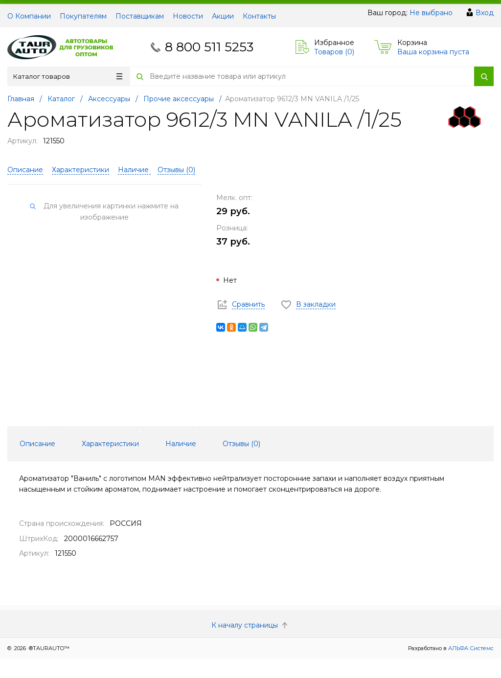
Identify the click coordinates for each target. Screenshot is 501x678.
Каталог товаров (67, 76)
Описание (25, 169)
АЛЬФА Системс (470, 648)
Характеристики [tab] (110, 443)
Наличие (134, 169)
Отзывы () (176, 169)
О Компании (29, 16)
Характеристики (80, 169)
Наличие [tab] (180, 443)
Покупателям (83, 16)
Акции (223, 16)
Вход (485, 12)
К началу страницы (250, 625)
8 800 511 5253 (209, 47)
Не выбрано (431, 12)
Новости (188, 16)
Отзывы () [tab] (241, 443)
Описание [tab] (37, 443)
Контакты (259, 16)
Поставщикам (139, 16)
